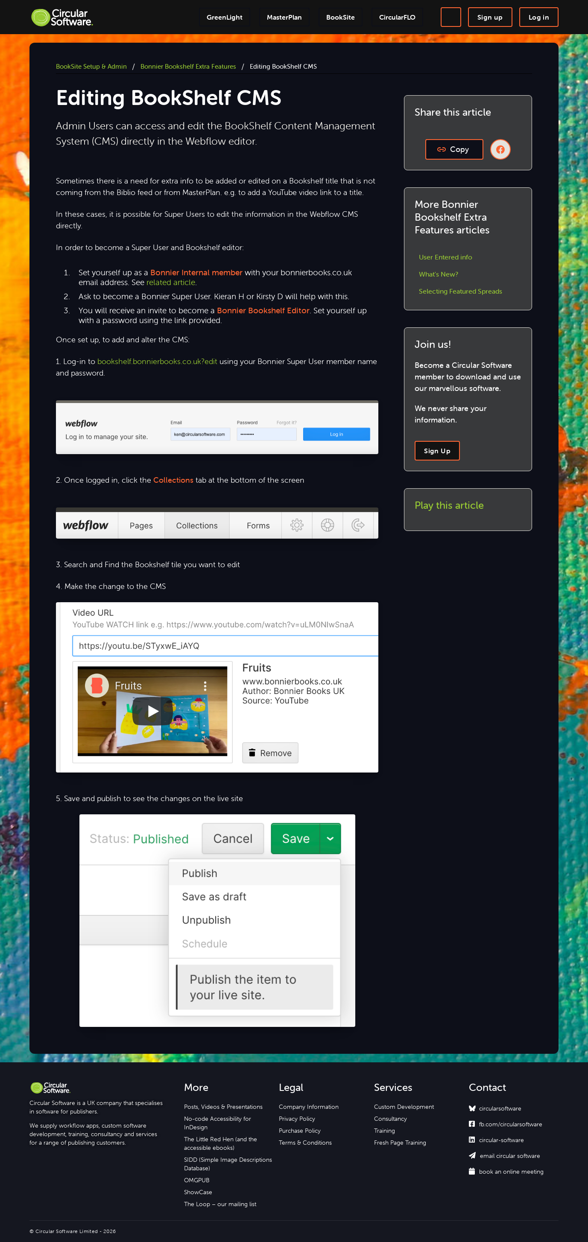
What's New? (438, 274)
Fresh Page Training (400, 1142)
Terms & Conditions (305, 1142)
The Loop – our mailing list (220, 1204)
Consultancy (390, 1118)
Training (384, 1130)
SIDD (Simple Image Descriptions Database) (228, 1164)
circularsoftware (500, 1108)
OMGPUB (197, 1180)
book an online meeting (506, 1171)
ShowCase (198, 1192)
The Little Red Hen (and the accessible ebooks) (220, 1143)
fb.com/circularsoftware (505, 1124)
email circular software (504, 1156)
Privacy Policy (297, 1118)
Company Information (309, 1107)
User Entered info (445, 257)
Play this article (449, 505)
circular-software (496, 1140)
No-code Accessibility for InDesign (217, 1123)
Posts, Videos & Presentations (223, 1107)
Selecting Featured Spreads (460, 291)
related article (170, 282)
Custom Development (404, 1107)
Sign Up (437, 450)
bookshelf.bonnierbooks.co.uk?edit (157, 361)
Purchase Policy (300, 1130)
